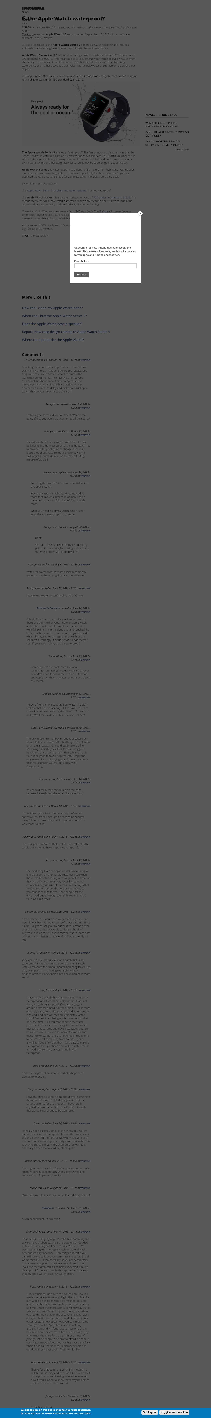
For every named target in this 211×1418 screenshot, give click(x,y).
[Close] (140, 213)
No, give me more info (174, 1412)
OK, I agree (150, 1412)
